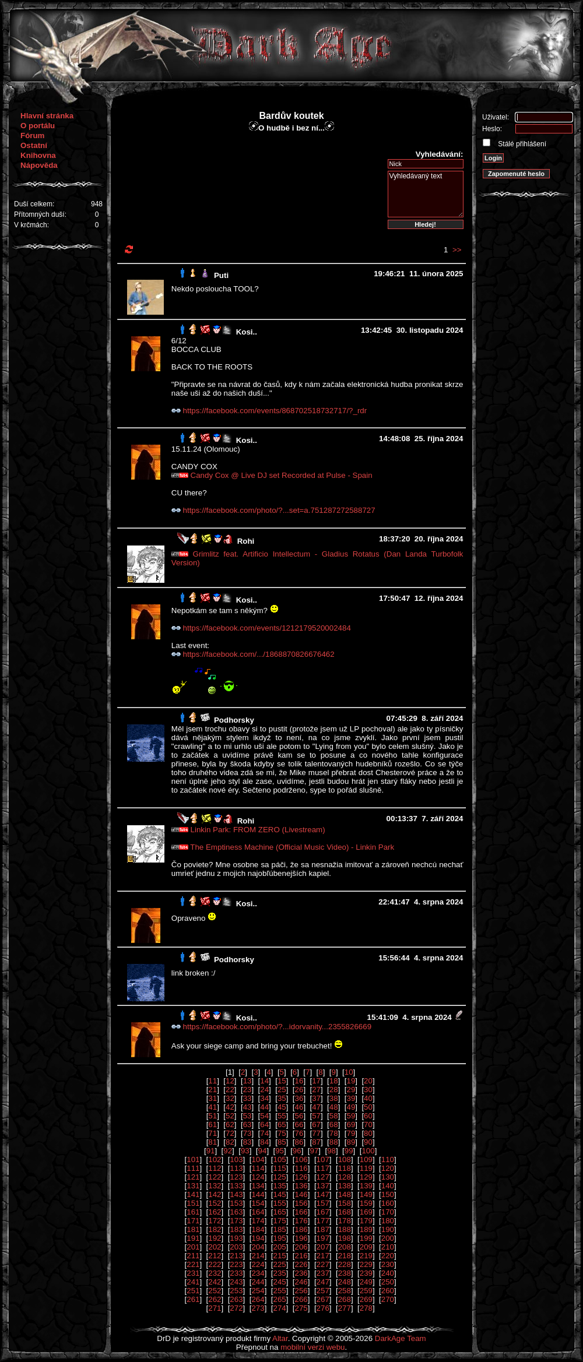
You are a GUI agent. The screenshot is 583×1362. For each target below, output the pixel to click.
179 (366, 1220)
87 (316, 1142)
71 (212, 1133)
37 (316, 1098)
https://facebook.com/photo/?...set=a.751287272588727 (279, 510)
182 (214, 1229)
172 (214, 1220)
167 (323, 1212)
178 (344, 1220)
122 (214, 1177)
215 (279, 1255)
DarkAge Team (400, 1338)
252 (214, 1290)
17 (316, 1080)
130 (387, 1177)
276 (323, 1308)
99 (349, 1150)
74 (264, 1133)
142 (214, 1194)
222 (214, 1264)
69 (350, 1124)
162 (214, 1212)
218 (344, 1255)
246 (301, 1281)
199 (366, 1238)
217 (323, 1255)
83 (247, 1142)
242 (214, 1281)
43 (247, 1107)
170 (387, 1212)
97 (314, 1150)
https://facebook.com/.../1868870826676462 (259, 654)
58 (333, 1115)
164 (257, 1212)
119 (366, 1168)
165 (279, 1212)
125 (279, 1177)
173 (236, 1220)
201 (193, 1247)
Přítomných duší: (40, 214)
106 (301, 1159)
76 (299, 1133)
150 (387, 1194)
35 (282, 1098)
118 (344, 1168)
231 (193, 1273)
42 (230, 1107)
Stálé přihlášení (521, 144)
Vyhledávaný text (425, 194)
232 (214, 1273)
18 (333, 1080)
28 (333, 1089)
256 (301, 1290)
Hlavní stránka (46, 115)
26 (299, 1089)
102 (214, 1159)
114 (257, 1168)
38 (333, 1098)
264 (257, 1299)
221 (193, 1264)
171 (193, 1220)
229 (366, 1264)
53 (247, 1115)
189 (366, 1229)
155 (279, 1203)
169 (366, 1212)
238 (344, 1273)
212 (214, 1255)
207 (323, 1247)
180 (387, 1220)
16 (299, 1080)
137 (323, 1185)
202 (214, 1247)
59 (350, 1115)
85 (282, 1142)
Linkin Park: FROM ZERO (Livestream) (258, 829)
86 (299, 1142)
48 (333, 1107)
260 (387, 1290)
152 (214, 1203)
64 (264, 1124)
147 (323, 1194)
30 (368, 1089)
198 (344, 1238)
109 (366, 1159)
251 (193, 1290)
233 (236, 1273)
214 (257, 1255)
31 (212, 1098)
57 (316, 1115)
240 (387, 1273)
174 (257, 1220)
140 (387, 1185)
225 (279, 1264)
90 (368, 1142)
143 (236, 1194)
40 (368, 1098)
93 (245, 1150)
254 (257, 1290)
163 (236, 1212)
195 (279, 1238)
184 (257, 1229)
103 (236, 1159)
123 (236, 1177)
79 (350, 1133)
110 (387, 1159)
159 (366, 1203)
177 (323, 1220)
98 (331, 1150)
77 (316, 1133)
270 (387, 1299)
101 (193, 1159)
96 (297, 1150)
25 (282, 1089)
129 (366, 1177)
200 (387, 1238)
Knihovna (38, 155)
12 (230, 1080)
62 (230, 1124)
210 (387, 1247)
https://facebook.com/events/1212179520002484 (267, 628)
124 (257, 1177)
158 (344, 1203)
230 (387, 1264)
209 (366, 1247)
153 (236, 1203)
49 (350, 1107)
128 (344, 1177)
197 (323, 1238)
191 (193, 1238)
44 (264, 1107)
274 (279, 1308)
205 (279, 1247)
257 (323, 1290)
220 (387, 1255)
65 (282, 1124)
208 (344, 1247)
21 (212, 1089)
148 (344, 1194)
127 (323, 1177)
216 (301, 1255)
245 (279, 1281)
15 (282, 1080)
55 (282, 1115)
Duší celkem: (34, 204)
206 (301, 1247)
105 (279, 1159)
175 (279, 1220)
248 (344, 1281)
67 (316, 1124)
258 (344, 1290)
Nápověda (39, 165)
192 (214, 1238)
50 (368, 1107)
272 (236, 1308)
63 (247, 1124)
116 (301, 1168)
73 (247, 1133)
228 (344, 1264)
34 (264, 1098)
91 (210, 1150)
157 (323, 1203)
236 (301, 1273)
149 (366, 1194)
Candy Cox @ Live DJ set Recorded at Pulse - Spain (282, 475)
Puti (221, 275)
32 (230, 1098)
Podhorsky (234, 720)
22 (230, 1089)
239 (366, 1273)
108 (344, 1159)
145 (279, 1194)
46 (299, 1107)
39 (350, 1098)
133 (236, 1185)
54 (264, 1115)
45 (282, 1107)
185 (279, 1229)
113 (236, 1168)
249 (366, 1281)
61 (212, 1124)
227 (323, 1264)
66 (299, 1124)
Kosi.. (246, 332)
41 (212, 1107)
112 (214, 1168)
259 (366, 1290)
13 (247, 1080)
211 (193, 1255)
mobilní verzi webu (312, 1347)
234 (257, 1273)
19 (350, 1080)
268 (344, 1299)
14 (264, 1080)
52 (230, 1115)
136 (301, 1185)
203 (236, 1247)
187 (323, 1229)
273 (257, 1308)
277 (344, 1308)
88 (333, 1142)
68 (333, 1124)
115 (279, 1168)
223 (236, 1264)
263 (236, 1299)
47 (316, 1107)
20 (368, 1080)
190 (387, 1229)
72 (230, 1133)
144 (257, 1194)
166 (301, 1212)
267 (323, 1299)
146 (301, 1194)
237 (323, 1273)
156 (301, 1203)
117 (323, 1168)
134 (257, 1185)
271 (214, 1308)
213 (236, 1255)
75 (282, 1133)
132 (214, 1185)
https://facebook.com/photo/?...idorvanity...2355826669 (277, 1026)
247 (323, 1281)
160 (387, 1203)
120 (387, 1168)
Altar (280, 1338)
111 (193, 1168)
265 (279, 1299)
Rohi (246, 541)
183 (236, 1229)
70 (368, 1124)
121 (193, 1177)
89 (350, 1142)
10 (349, 1072)
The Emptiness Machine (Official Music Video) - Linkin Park (292, 847)
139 (366, 1185)
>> (457, 249)
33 (247, 1098)
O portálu (37, 125)
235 (279, 1273)
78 (333, 1133)
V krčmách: (31, 225)
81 (212, 1142)
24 (264, 1089)
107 (323, 1159)
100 (367, 1150)
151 (193, 1203)
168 (344, 1212)
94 (262, 1150)
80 (368, 1133)
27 (316, 1089)
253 (236, 1290)
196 (301, 1238)
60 (368, 1115)
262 (214, 1299)
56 (299, 1115)
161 (193, 1212)
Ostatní (33, 145)
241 (193, 1281)
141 (193, 1194)
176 (301, 1220)
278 (366, 1308)
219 (366, 1255)
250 (387, 1281)
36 (299, 1098)
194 (257, 1238)
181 (193, 1229)
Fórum (32, 135)
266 (301, 1299)
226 (301, 1264)
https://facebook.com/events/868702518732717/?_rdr (275, 410)
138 (344, 1185)
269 (366, 1299)
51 (212, 1115)
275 (301, 1308)
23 (247, 1089)
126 (301, 1177)
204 (257, 1247)
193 (236, 1238)
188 (344, 1229)
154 (257, 1203)
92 (227, 1150)
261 (193, 1299)
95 (279, 1150)
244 (257, 1281)
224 (257, 1264)
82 (230, 1142)
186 (301, 1229)
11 (212, 1080)
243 (236, 1281)
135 (279, 1185)
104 (257, 1159)
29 (350, 1089)
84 (264, 1142)
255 (279, 1290)
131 (193, 1185)
